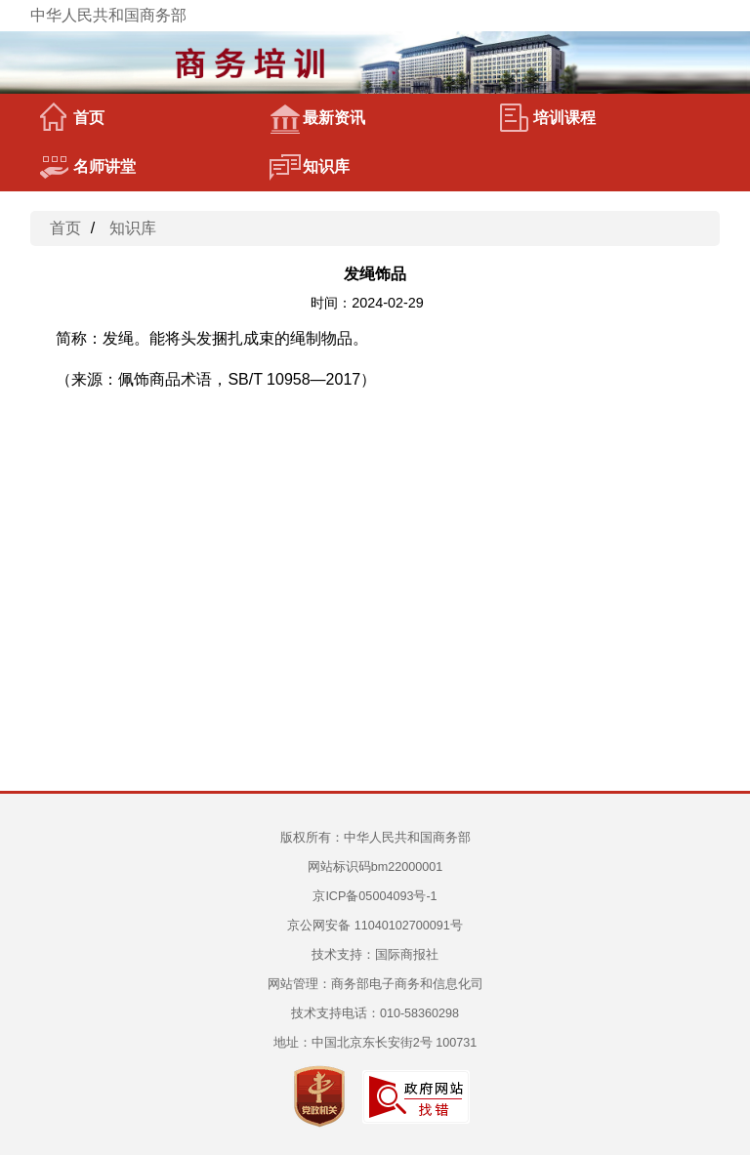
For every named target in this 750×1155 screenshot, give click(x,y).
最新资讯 (317, 118)
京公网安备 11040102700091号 (375, 925)
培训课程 (548, 118)
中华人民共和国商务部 (108, 15)
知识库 (310, 167)
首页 (72, 118)
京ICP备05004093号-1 (374, 896)
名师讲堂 (88, 167)
